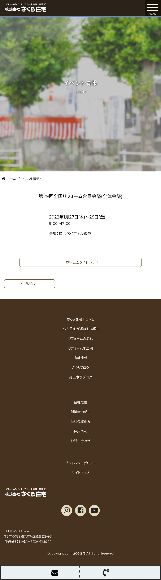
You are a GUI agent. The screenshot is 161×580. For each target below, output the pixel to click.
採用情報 (80, 431)
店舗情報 (80, 358)
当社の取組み (80, 421)
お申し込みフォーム (80, 262)
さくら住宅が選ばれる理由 (80, 329)
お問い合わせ (81, 441)
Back (30, 284)
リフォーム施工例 (80, 348)
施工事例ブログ (80, 377)
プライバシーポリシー (80, 463)
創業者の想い (80, 412)
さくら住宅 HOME (80, 319)
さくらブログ (80, 367)
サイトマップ (80, 473)
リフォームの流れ (80, 338)
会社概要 (80, 402)
